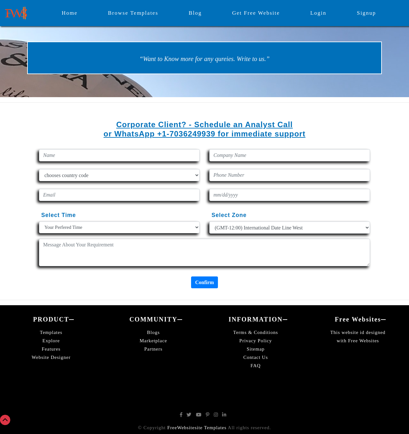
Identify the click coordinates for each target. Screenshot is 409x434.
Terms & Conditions (255, 332)
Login (318, 13)
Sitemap (256, 349)
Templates (51, 332)
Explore (51, 340)
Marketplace (153, 340)
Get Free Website (256, 13)
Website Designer (51, 357)
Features (51, 349)
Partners (153, 349)
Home (70, 13)
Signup (366, 13)
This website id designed (358, 332)
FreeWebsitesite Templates (197, 427)
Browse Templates (133, 13)
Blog (195, 13)
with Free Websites (358, 340)
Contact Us (255, 357)
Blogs (153, 332)
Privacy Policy (255, 340)
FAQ (256, 365)
